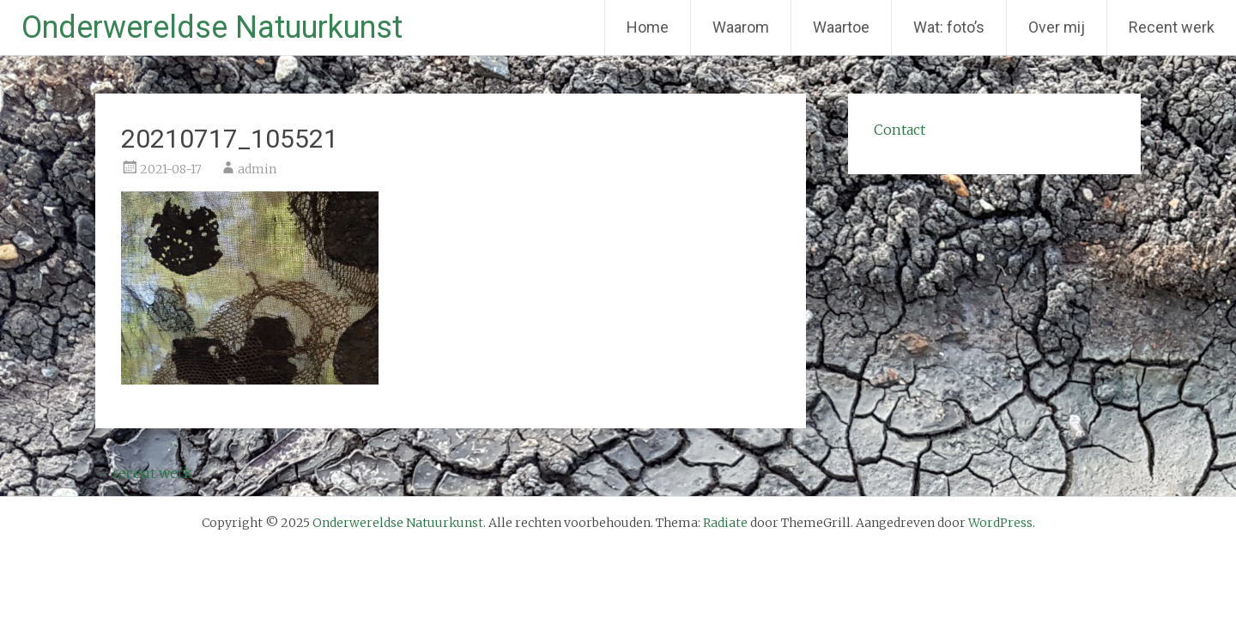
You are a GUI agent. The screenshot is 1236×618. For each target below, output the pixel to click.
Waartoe (841, 27)
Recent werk (1172, 27)
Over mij (1056, 27)
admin (257, 169)
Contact (899, 129)
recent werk (143, 473)
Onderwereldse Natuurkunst (212, 27)
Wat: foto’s (949, 27)
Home (648, 27)
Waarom (740, 27)
